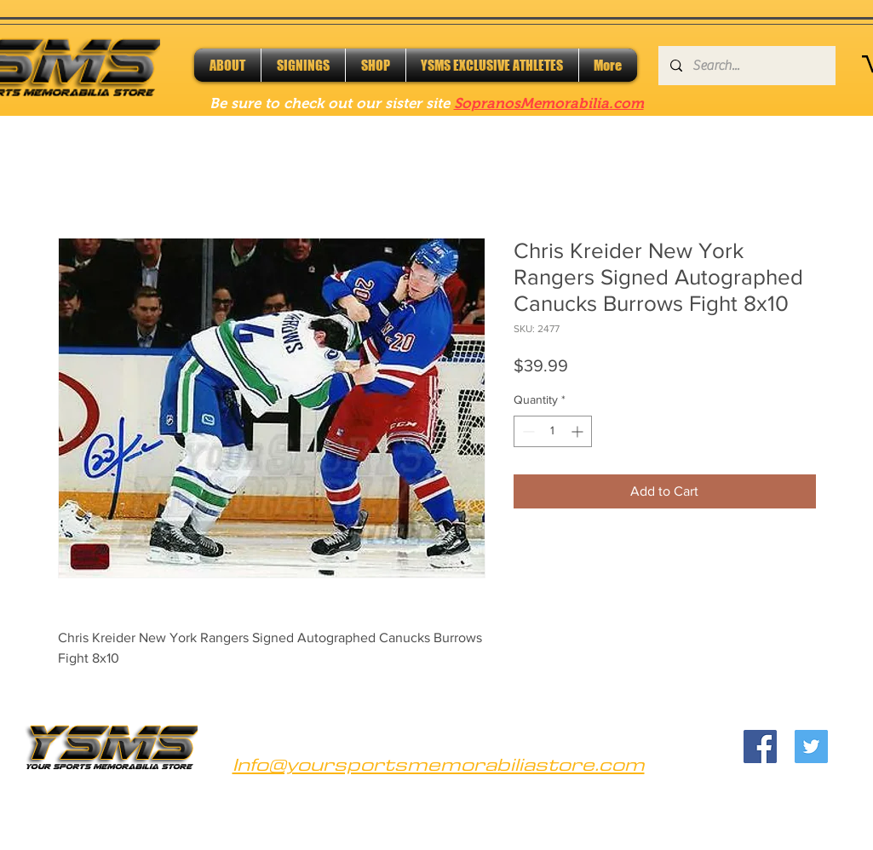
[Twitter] (811, 746)
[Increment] (578, 431)
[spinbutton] (552, 431)
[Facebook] (760, 746)
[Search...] (746, 65)
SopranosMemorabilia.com (549, 103)
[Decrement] (526, 431)
